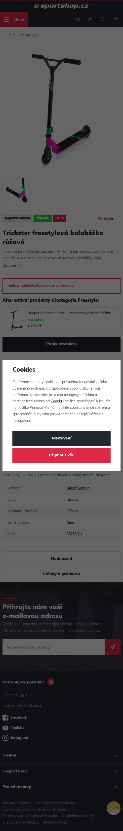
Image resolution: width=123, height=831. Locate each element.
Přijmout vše (61, 455)
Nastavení (62, 438)
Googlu (56, 401)
